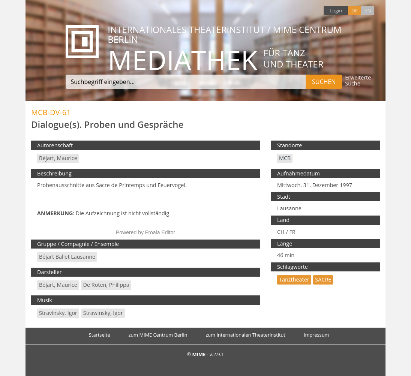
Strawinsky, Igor (103, 312)
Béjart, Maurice (58, 158)
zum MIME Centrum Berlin (158, 334)
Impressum (316, 334)
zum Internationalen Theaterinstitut (245, 334)
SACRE (323, 279)
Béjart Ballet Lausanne (67, 256)
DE (354, 10)
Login (336, 10)
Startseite (99, 334)
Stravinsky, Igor (58, 312)
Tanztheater (294, 279)
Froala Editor (160, 232)
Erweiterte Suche (358, 81)
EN (367, 10)
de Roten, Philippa (106, 284)
